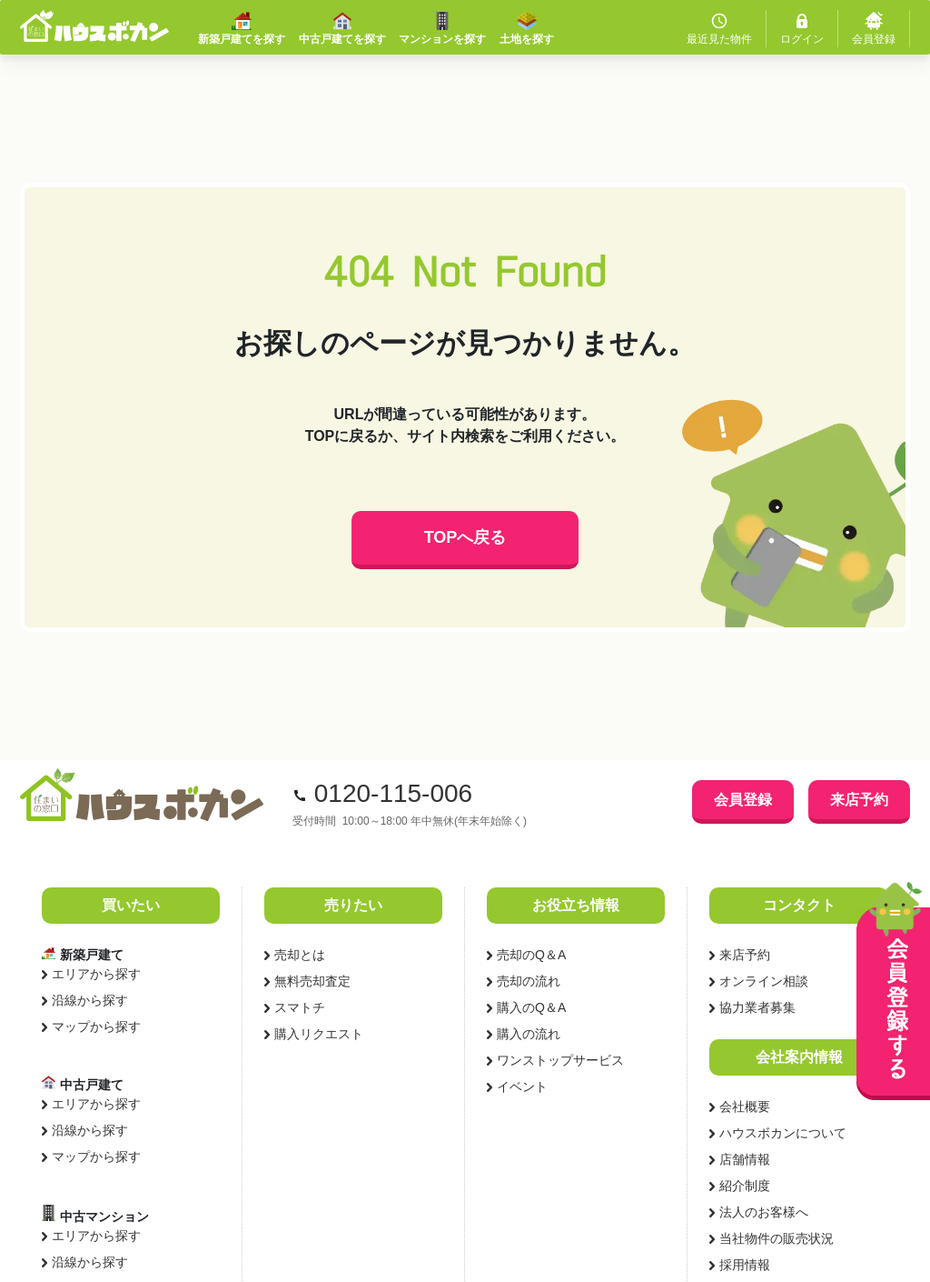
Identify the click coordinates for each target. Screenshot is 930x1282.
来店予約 (859, 799)
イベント (522, 1086)
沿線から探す (90, 1000)
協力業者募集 (757, 1007)
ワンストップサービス (560, 1060)
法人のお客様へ (763, 1212)
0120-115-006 (393, 793)
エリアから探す (96, 974)
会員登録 (743, 799)
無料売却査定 (312, 981)
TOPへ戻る (465, 537)
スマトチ (299, 1007)
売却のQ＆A (531, 954)
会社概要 (744, 1106)
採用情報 (744, 1264)
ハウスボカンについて (782, 1133)
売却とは (299, 954)
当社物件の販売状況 (776, 1238)
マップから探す (96, 1026)
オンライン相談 (763, 981)
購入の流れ (528, 1034)
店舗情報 (744, 1159)
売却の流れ (528, 981)
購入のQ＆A (531, 1007)
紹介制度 (744, 1185)
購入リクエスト (318, 1034)
